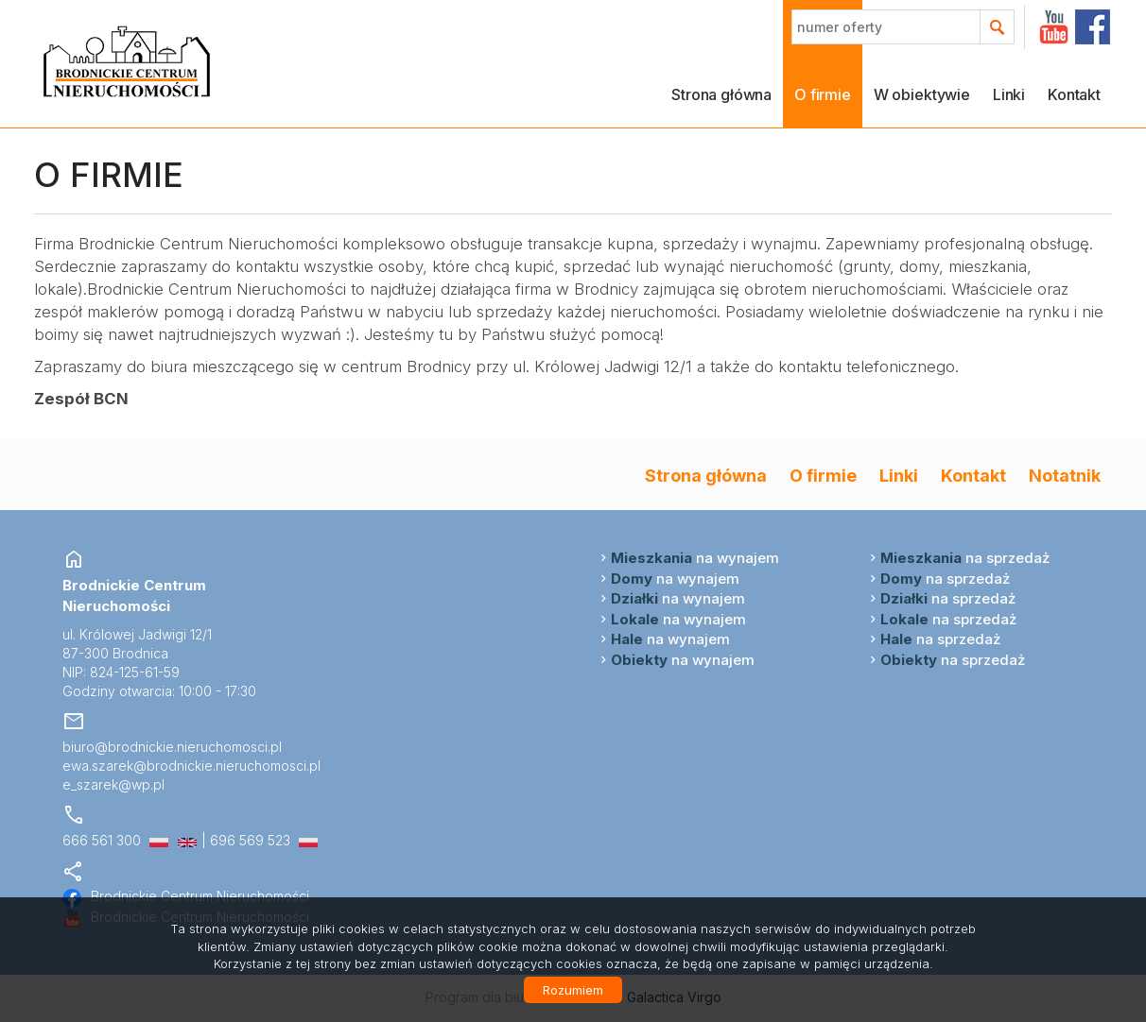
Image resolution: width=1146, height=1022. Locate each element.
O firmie (822, 94)
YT (1053, 26)
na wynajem (695, 558)
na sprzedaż (965, 558)
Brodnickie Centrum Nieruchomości (185, 896)
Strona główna (721, 94)
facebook (1092, 26)
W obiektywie (922, 94)
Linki (1009, 94)
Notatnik (1065, 475)
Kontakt (1074, 94)
